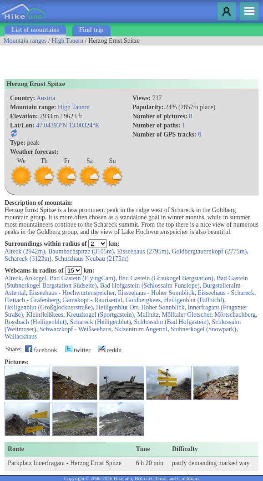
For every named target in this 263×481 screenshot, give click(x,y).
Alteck (13, 278)
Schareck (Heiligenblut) (100, 322)
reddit (110, 350)
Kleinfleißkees (44, 314)
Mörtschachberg (235, 314)
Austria (45, 98)
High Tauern (67, 40)
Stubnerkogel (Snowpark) (203, 329)
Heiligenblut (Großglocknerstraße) (49, 307)
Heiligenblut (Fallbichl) (194, 300)
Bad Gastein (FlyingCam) (83, 278)
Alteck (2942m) (25, 251)
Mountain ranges (25, 40)
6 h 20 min (149, 463)
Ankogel (35, 278)
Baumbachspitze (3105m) (81, 251)
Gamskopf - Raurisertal (92, 300)
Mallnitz (147, 314)
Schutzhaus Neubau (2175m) (92, 258)
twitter (78, 350)
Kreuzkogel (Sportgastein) (100, 314)
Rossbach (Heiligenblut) (35, 322)
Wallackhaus (21, 336)
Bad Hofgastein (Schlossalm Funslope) (150, 285)
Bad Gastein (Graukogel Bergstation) (165, 278)
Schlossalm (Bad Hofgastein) (171, 322)
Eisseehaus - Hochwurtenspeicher (72, 292)
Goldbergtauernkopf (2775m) (209, 251)
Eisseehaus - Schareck (225, 292)
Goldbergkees (143, 300)
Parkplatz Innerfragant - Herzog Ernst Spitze (64, 463)
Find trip (91, 29)
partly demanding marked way (211, 463)
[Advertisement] (106, 59)
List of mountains (35, 29)
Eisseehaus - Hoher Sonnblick (156, 292)
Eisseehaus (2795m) (142, 251)
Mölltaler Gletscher (187, 314)
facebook (41, 350)
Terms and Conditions (177, 478)
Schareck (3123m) (28, 258)
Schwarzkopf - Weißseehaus (75, 329)
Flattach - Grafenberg (32, 300)
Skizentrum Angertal (141, 329)
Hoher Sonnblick (162, 307)
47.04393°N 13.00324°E (67, 125)
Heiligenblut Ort (117, 307)
